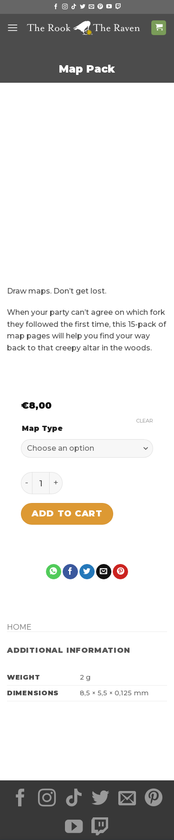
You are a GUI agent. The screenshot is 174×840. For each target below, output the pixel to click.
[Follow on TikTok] (74, 7)
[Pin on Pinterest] (120, 518)
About (144, 807)
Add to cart (67, 459)
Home (19, 573)
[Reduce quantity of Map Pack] (26, 429)
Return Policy (101, 807)
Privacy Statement (51, 800)
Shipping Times (43, 807)
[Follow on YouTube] (109, 7)
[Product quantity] (41, 429)
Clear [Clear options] (144, 367)
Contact (88, 813)
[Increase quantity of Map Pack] (56, 429)
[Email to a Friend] (103, 518)
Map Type (42, 374)
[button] (12, 27)
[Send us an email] (91, 7)
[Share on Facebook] (70, 518)
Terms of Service (124, 800)
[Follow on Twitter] (82, 7)
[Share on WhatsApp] (53, 518)
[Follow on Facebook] (55, 7)
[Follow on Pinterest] (100, 7)
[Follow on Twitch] (118, 7)
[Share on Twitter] (87, 518)
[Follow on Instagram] (65, 7)
